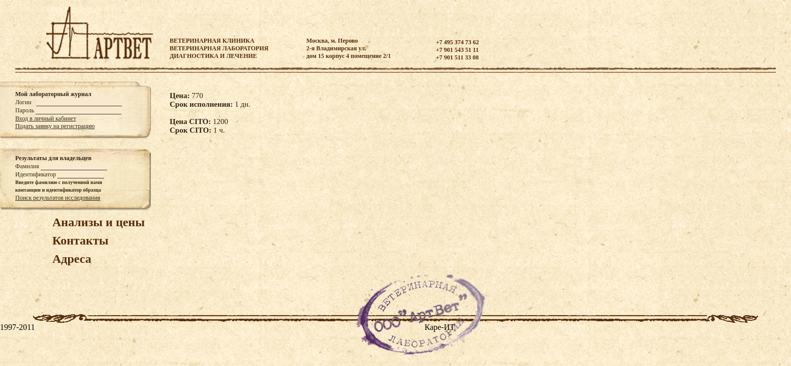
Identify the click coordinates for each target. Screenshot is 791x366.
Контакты (80, 240)
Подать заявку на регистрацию (54, 126)
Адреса (71, 258)
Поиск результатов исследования (57, 197)
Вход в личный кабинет (45, 118)
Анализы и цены (98, 222)
